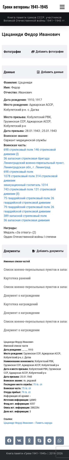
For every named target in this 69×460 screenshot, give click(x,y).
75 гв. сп (37, 384)
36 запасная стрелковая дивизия (27, 220)
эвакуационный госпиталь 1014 (26, 185)
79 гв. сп (26, 392)
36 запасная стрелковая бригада (26, 158)
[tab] (17, 261)
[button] (62, 7)
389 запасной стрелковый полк (25, 216)
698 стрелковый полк (18, 171)
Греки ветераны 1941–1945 (25, 7)
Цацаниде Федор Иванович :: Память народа (28, 422)
